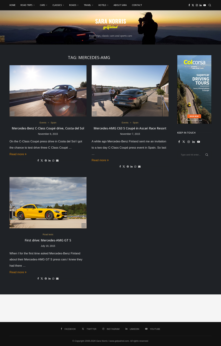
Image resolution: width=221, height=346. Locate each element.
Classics (57, 5)
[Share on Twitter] (42, 160)
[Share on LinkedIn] (50, 160)
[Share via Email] (57, 160)
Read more (18, 154)
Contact (137, 5)
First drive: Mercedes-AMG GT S (48, 240)
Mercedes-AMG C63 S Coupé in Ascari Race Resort (130, 128)
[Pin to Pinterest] (46, 160)
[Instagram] (197, 5)
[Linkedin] (201, 5)
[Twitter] (193, 5)
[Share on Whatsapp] (53, 160)
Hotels (102, 5)
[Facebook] (189, 5)
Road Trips (26, 5)
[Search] (210, 5)
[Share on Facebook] (38, 160)
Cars (42, 5)
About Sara (120, 5)
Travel (87, 5)
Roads (72, 5)
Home (12, 5)
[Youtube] (204, 5)
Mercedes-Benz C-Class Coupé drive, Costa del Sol (48, 128)
